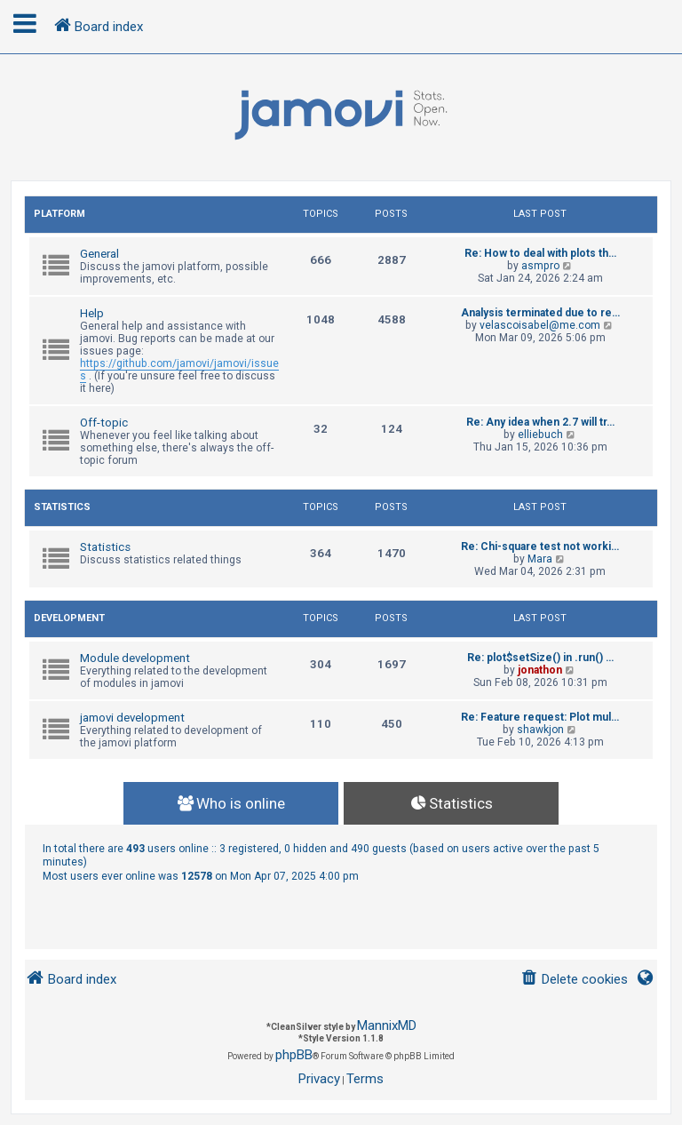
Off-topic (104, 422)
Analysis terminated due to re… (540, 313)
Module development (135, 658)
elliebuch (540, 434)
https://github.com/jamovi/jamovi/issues (179, 369)
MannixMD (386, 1025)
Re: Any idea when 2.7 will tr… (540, 422)
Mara (539, 559)
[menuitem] (574, 979)
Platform (59, 213)
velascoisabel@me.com (540, 325)
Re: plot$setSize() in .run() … (540, 657)
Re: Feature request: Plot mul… (540, 717)
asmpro (540, 265)
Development (69, 618)
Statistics (62, 507)
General (99, 253)
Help (92, 313)
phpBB (294, 1055)
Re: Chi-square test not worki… (540, 546)
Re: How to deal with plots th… (540, 253)
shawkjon (540, 729)
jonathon (540, 670)
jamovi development (132, 717)
